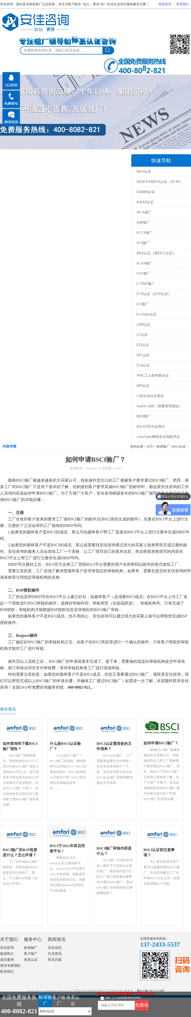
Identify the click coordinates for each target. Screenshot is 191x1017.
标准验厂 (31, 948)
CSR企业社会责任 (150, 396)
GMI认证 (143, 324)
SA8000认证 (146, 192)
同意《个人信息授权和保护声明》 (124, 997)
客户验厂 (31, 954)
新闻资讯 (57, 939)
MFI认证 (143, 386)
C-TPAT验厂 (146, 284)
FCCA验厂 (145, 233)
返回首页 (164, 4)
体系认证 (31, 960)
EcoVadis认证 (147, 314)
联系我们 (182, 4)
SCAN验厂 (145, 263)
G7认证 (142, 335)
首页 (150, 446)
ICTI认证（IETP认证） (154, 294)
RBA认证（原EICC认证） (156, 253)
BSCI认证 (144, 171)
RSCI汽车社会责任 (151, 426)
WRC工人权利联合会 (153, 375)
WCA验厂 (144, 212)
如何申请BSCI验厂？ (161, 743)
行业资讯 (55, 954)
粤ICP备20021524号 (150, 991)
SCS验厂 (143, 243)
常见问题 (55, 960)
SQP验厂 (143, 222)
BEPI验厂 (144, 416)
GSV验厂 (143, 273)
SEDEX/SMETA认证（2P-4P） (160, 182)
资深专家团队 (10, 965)
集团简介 (7, 954)
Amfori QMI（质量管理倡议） (159, 406)
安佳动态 (55, 948)
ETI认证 (143, 345)
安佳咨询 (7, 948)
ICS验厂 (143, 304)
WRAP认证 (145, 202)
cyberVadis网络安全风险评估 (158, 437)
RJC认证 (143, 355)
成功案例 (7, 960)
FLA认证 (143, 365)
